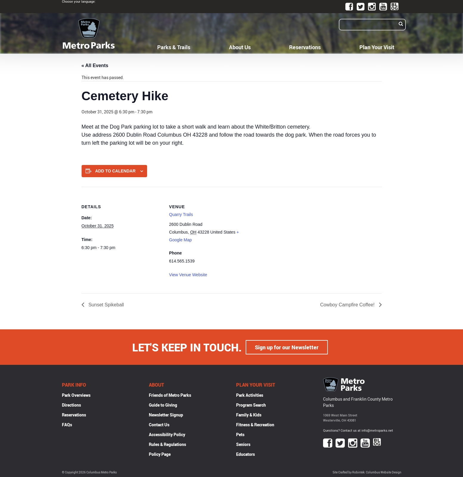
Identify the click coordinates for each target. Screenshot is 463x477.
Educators (245, 454)
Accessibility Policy (167, 434)
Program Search (251, 404)
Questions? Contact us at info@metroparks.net (358, 430)
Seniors (243, 444)
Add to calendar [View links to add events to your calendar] (115, 171)
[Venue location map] (288, 228)
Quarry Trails (181, 214)
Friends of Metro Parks (170, 395)
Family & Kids (248, 414)
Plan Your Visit (376, 47)
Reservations (305, 47)
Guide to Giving (163, 404)
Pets (240, 434)
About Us (240, 47)
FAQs (67, 424)
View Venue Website (188, 274)
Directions (71, 404)
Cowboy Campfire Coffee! (348, 304)
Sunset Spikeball (105, 304)
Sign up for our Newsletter (287, 347)
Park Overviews (76, 395)
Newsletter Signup (166, 414)
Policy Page (160, 454)
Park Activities (249, 395)
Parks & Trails (173, 47)
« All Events (95, 65)
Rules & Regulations (167, 444)
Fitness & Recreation (255, 424)
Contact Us (159, 424)
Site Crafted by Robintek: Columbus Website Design (367, 472)
